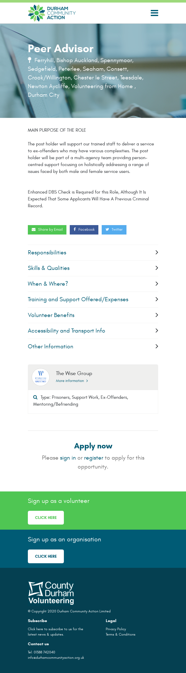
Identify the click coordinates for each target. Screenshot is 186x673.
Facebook (84, 229)
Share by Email (47, 229)
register (93, 457)
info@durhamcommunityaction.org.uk (56, 657)
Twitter (114, 229)
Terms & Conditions (120, 634)
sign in (68, 457)
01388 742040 (44, 652)
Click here (46, 517)
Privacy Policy (116, 629)
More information (72, 381)
